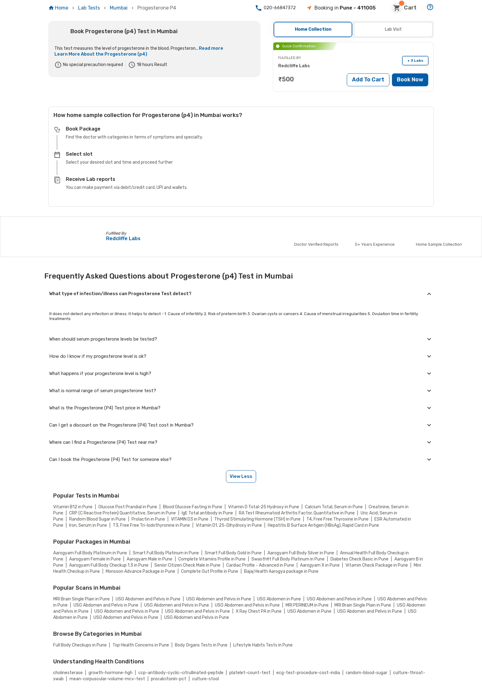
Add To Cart (368, 79)
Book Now (409, 79)
